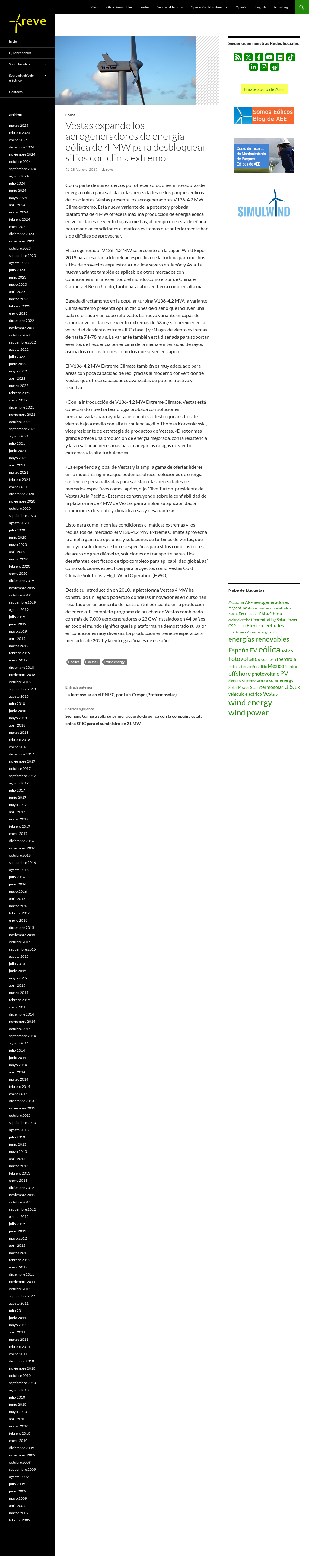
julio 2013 (17, 1137)
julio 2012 (17, 1223)
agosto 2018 (19, 696)
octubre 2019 (20, 595)
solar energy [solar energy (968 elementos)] (281, 680)
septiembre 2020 (22, 515)
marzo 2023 (18, 299)
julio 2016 (17, 877)
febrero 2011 (19, 1346)
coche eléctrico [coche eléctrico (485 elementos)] (239, 620)
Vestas (93, 662)
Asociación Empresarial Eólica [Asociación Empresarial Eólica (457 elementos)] (269, 608)
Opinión (241, 7)
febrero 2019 (19, 653)
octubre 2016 (20, 855)
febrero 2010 (19, 1433)
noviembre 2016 (22, 848)
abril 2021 (17, 465)
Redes (144, 7)
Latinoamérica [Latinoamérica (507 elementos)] (248, 666)
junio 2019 (17, 624)
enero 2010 (18, 1440)
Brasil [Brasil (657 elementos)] (243, 614)
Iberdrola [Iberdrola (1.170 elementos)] (286, 659)
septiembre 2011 (22, 1296)
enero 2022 (18, 400)
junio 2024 (17, 190)
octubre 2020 (20, 508)
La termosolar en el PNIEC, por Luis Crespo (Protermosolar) (137, 690)
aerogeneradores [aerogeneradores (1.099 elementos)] (271, 602)
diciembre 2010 (21, 1361)
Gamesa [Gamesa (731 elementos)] (268, 659)
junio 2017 (17, 797)
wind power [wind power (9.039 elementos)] (248, 712)
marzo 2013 (18, 1166)
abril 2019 (17, 638)
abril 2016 (17, 898)
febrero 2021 (19, 479)
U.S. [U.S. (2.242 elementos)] (289, 686)
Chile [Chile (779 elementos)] (264, 613)
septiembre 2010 (22, 1382)
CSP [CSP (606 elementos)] (232, 626)
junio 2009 (17, 1491)
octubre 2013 (20, 1115)
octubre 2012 (20, 1202)
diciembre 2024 (21, 147)
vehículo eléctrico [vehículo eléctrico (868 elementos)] (245, 693)
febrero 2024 (19, 219)
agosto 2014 (19, 1043)
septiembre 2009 (22, 1469)
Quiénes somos (20, 53)
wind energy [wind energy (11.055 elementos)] (250, 702)
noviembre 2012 (22, 1195)
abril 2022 (17, 378)
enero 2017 (18, 833)
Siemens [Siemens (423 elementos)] (234, 681)
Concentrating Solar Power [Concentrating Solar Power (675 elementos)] (274, 619)
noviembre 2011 (22, 1281)
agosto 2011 (19, 1303)
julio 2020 (17, 530)
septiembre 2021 (22, 429)
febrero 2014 (19, 1086)
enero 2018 (18, 747)
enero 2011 (18, 1354)
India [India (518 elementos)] (232, 666)
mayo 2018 (18, 718)
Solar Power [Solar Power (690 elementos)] (238, 687)
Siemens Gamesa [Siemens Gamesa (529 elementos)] (255, 680)
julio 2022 (17, 356)
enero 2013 (18, 1180)
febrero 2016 (19, 913)
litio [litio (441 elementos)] (264, 666)
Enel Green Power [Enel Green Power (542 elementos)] (242, 632)
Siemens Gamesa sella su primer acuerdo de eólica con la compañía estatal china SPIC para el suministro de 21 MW (137, 715)
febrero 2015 (19, 999)
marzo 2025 (18, 125)
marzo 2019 (18, 645)
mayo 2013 (18, 1151)
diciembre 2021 (21, 407)
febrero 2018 (19, 739)
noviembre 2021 (22, 414)
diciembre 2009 (21, 1448)
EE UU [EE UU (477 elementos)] (241, 626)
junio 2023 (17, 277)
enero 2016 (18, 920)
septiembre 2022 (22, 342)
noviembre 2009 (22, 1455)
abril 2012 (17, 1245)
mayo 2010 (18, 1411)
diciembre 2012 (21, 1187)
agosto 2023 (19, 262)
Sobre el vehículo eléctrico (21, 77)
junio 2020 (17, 537)
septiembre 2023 (22, 255)
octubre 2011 (20, 1289)
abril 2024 (17, 205)
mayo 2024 (18, 197)
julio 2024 (17, 183)
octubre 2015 (20, 942)
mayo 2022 (18, 371)
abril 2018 (17, 725)
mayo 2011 (18, 1325)
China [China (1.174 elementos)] (275, 613)
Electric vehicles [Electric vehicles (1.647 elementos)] (265, 625)
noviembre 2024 (22, 154)
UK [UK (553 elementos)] (297, 687)
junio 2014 (17, 1057)
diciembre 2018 (21, 667)
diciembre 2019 (21, 580)
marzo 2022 (18, 385)
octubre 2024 (20, 161)
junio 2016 (17, 884)
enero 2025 (18, 140)
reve (109, 169)
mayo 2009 (18, 1498)
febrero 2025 (19, 132)
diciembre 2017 (21, 754)
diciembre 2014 (21, 1014)
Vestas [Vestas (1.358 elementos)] (270, 694)
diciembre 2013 (21, 1101)
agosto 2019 (19, 609)
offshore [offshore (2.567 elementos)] (239, 673)
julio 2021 (17, 443)
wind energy (115, 662)
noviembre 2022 (22, 327)
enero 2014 (18, 1093)
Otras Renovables (119, 7)
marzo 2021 (18, 472)
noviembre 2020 (22, 501)
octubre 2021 (20, 421)
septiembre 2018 (22, 689)
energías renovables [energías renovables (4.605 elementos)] (258, 639)
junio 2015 (17, 971)
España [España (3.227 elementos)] (238, 650)
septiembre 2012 (22, 1209)
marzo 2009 (18, 1513)
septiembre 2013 (22, 1122)
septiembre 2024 (22, 168)
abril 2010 (17, 1419)
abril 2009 (17, 1505)
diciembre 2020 (21, 494)
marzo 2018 (18, 732)
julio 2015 (17, 963)
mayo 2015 (18, 978)
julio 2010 (17, 1397)
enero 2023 (18, 313)
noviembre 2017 (22, 761)
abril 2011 (17, 1332)
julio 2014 (17, 1050)
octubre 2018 (20, 682)
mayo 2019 (18, 631)
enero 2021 (18, 486)
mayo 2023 (18, 284)
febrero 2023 (19, 306)
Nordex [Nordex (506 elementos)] (291, 666)
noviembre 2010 (22, 1368)
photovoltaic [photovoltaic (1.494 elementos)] (265, 674)
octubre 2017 (20, 768)
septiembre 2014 (22, 1036)
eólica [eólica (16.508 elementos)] (269, 649)
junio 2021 (17, 450)
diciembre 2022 (21, 320)
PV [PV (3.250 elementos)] (284, 673)
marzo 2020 (18, 559)
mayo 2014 (18, 1065)
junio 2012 (17, 1231)
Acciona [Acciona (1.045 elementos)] (236, 602)
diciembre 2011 (21, 1274)
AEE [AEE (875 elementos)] (249, 602)
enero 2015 (18, 1007)
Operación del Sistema (207, 7)
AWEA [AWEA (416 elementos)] (233, 614)
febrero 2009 (19, 1520)
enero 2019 (18, 660)
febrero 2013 (19, 1173)
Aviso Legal (282, 7)
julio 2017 (17, 790)
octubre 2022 (20, 335)
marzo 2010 (18, 1426)
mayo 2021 (18, 458)
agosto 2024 (19, 176)
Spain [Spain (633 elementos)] (255, 687)
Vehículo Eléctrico (170, 7)
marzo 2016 (18, 906)
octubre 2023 (20, 248)
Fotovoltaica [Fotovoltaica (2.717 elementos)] (244, 658)
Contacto (16, 92)
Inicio (13, 41)
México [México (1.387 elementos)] (276, 666)
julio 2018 (17, 703)
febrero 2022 (19, 393)
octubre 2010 (20, 1375)
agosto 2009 (19, 1476)
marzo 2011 (18, 1339)
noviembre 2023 (22, 241)
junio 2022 (17, 364)
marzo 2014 (18, 1079)
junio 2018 (17, 710)
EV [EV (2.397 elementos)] (253, 650)
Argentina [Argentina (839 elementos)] (237, 607)
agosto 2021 (19, 436)
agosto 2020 (19, 523)
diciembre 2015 (21, 927)
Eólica (94, 7)
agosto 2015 (19, 956)
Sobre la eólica (19, 64)
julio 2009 (17, 1484)
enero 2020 (18, 573)
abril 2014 (17, 1072)
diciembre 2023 (21, 234)
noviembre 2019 (22, 588)
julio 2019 (17, 617)
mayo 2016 (18, 891)
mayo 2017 (18, 804)
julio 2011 (17, 1310)
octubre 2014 (20, 1028)
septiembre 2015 (22, 949)
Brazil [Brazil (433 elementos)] (253, 614)
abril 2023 (17, 291)
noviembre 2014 (22, 1021)
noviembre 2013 (22, 1108)
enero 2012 (18, 1267)
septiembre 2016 (22, 862)
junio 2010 (17, 1404)
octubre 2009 (20, 1462)
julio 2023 (17, 270)
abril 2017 (17, 812)
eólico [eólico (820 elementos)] (287, 650)
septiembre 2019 (22, 602)
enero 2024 (18, 226)
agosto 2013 (19, 1130)
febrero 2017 (19, 826)
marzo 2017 (18, 819)
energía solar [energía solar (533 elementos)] (268, 632)
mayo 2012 (18, 1238)
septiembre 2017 (22, 775)
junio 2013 (17, 1144)
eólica (75, 662)
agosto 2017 (19, 783)
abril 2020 (17, 551)
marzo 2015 (18, 992)
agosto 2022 (19, 349)
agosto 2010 (19, 1390)
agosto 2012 (19, 1216)
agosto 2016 (19, 869)
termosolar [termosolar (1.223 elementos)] (271, 687)
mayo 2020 (18, 544)
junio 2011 (17, 1317)
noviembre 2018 (22, 674)
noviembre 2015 (22, 934)
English (260, 7)
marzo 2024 (18, 212)
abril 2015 (17, 985)
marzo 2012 (18, 1252)
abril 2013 (17, 1158)
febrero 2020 (19, 566)
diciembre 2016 (21, 841)
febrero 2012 (19, 1260)
